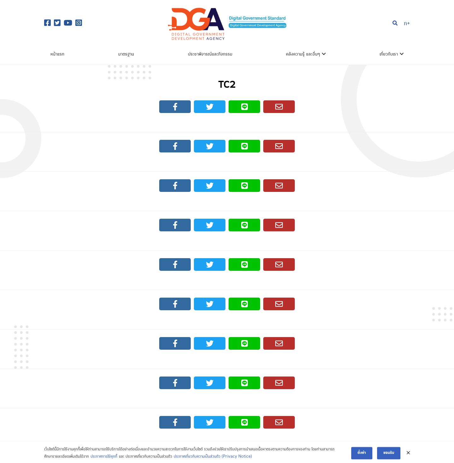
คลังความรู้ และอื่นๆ (303, 54)
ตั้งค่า (362, 455)
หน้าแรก (57, 54)
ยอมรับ (388, 455)
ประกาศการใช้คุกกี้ (103, 458)
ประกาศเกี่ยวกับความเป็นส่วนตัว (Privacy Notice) (213, 458)
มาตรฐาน (126, 54)
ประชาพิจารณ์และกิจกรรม (210, 54)
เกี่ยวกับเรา (389, 54)
